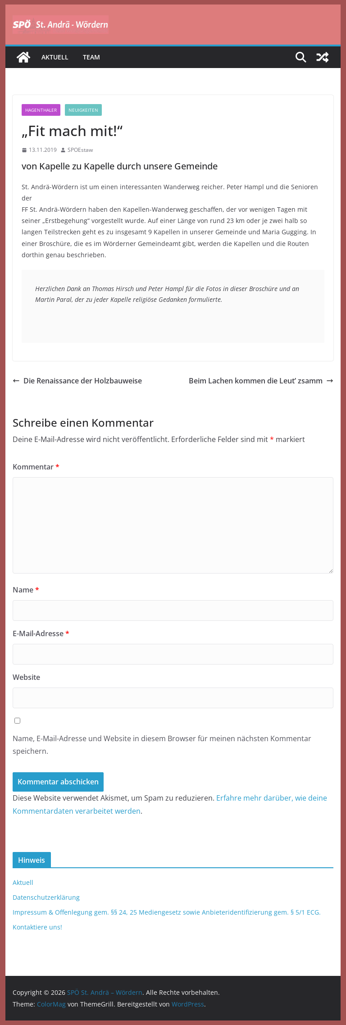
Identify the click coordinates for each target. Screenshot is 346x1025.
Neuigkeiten (83, 110)
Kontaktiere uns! (37, 927)
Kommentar (36, 467)
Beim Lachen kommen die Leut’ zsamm (261, 381)
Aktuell (54, 57)
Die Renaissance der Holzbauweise (77, 381)
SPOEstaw (80, 150)
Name (26, 590)
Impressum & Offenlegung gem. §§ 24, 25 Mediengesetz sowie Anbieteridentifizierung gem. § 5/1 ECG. (167, 912)
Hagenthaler (41, 110)
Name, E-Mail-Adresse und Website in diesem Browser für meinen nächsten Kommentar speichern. (162, 744)
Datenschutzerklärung (46, 897)
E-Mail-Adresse (41, 633)
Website (26, 677)
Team (91, 57)
